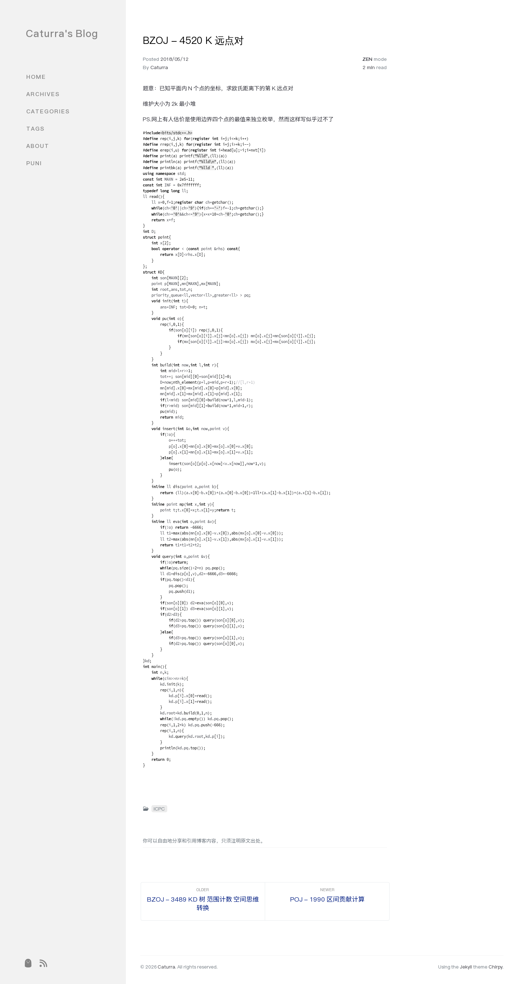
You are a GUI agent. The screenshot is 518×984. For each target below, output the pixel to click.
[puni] (28, 963)
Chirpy (496, 967)
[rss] (43, 963)
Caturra (159, 67)
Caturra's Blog (62, 33)
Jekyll (466, 967)
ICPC (159, 809)
